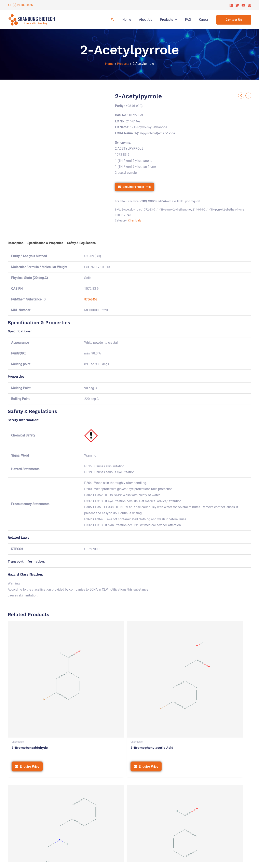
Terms (167, 854)
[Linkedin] (231, 5)
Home (134, 20)
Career (204, 20)
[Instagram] (249, 5)
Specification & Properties (47, 244)
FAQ (190, 20)
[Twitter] (237, 5)
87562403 (91, 300)
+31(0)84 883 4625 (20, 5)
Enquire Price (29, 709)
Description (16, 244)
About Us (151, 20)
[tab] (16, 243)
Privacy (154, 854)
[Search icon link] (120, 20)
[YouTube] (243, 5)
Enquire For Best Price (137, 187)
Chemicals (134, 221)
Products (170, 20)
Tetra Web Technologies (234, 854)
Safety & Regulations (85, 244)
